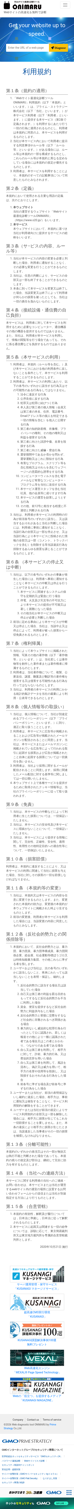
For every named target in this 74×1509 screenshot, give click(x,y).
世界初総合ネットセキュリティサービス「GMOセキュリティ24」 (32, 1456)
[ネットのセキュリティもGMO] (37, 1503)
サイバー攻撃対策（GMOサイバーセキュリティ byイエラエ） (30, 1474)
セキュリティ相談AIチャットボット (18, 1465)
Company (18, 1419)
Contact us (33, 1419)
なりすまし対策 (50, 1478)
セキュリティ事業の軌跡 (13, 1482)
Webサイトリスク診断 (34, 1461)
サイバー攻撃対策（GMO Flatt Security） (20, 1478)
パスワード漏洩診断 (11, 1461)
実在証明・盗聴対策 (11, 1469)
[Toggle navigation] (65, 5)
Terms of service (52, 1419)
